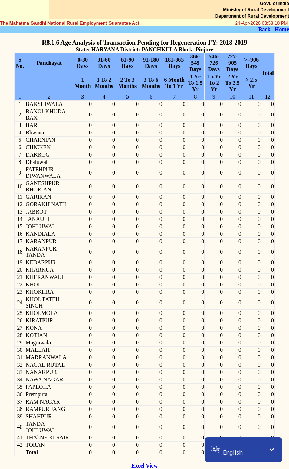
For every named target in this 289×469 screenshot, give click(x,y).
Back (264, 29)
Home (282, 29)
